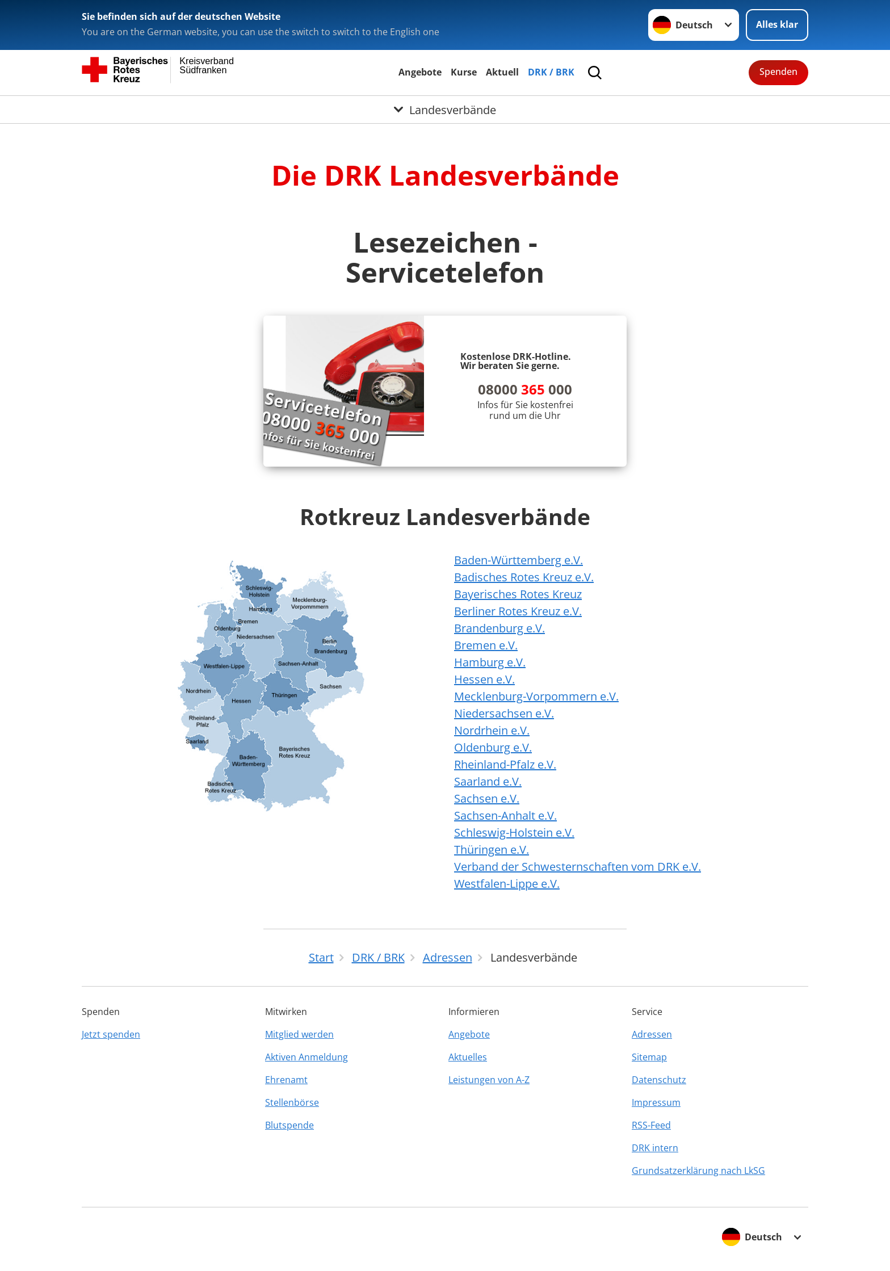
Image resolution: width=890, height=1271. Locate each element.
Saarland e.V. (488, 781)
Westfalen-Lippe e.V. (507, 883)
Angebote (420, 72)
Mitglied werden (299, 1034)
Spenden (778, 71)
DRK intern (655, 1148)
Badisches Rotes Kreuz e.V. (524, 577)
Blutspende (289, 1125)
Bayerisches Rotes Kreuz (518, 594)
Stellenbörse (292, 1102)
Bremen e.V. (486, 645)
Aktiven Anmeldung (306, 1057)
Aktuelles (467, 1057)
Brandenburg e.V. (499, 628)
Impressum (656, 1102)
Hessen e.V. (484, 679)
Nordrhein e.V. (492, 730)
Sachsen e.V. (486, 798)
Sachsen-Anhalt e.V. (505, 815)
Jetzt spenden (111, 1034)
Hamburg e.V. (490, 662)
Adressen (652, 1034)
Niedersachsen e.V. (504, 713)
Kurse (464, 72)
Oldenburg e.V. (493, 747)
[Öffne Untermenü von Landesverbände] (445, 109)
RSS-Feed (651, 1125)
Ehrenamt (286, 1079)
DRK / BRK (551, 72)
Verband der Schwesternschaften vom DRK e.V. (577, 866)
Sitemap (649, 1057)
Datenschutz (659, 1079)
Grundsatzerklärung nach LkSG (698, 1170)
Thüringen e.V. (491, 849)
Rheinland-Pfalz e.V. (505, 764)
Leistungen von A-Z (489, 1079)
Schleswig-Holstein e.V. (514, 832)
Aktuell (502, 72)
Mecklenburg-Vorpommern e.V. (536, 696)
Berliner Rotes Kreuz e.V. (518, 611)
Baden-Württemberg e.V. (518, 560)
